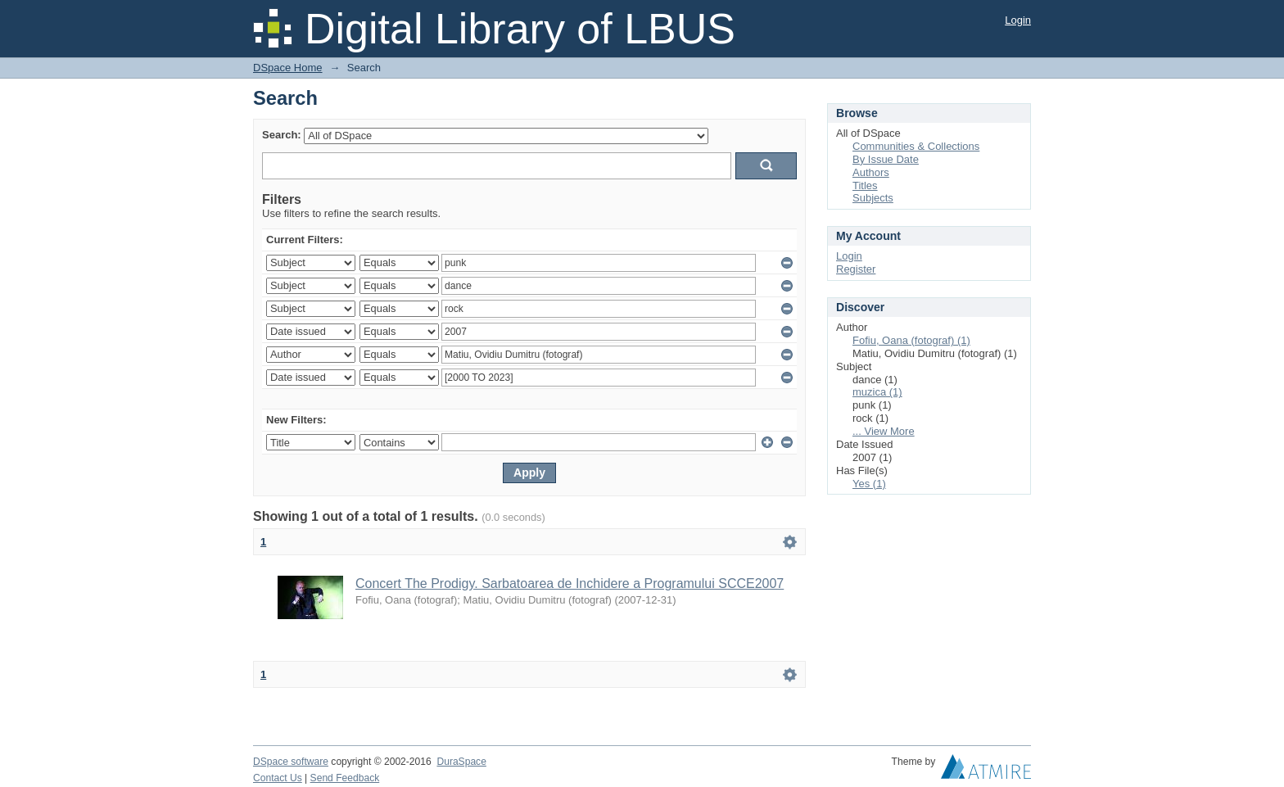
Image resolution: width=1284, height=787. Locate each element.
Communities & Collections (915, 146)
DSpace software (290, 761)
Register (855, 269)
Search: (281, 135)
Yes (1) (869, 483)
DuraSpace (461, 761)
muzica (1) (877, 392)
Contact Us (277, 778)
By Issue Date (885, 159)
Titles (865, 185)
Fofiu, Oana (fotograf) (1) (911, 340)
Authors (870, 172)
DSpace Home (288, 67)
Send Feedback (345, 778)
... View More (883, 431)
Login (1018, 20)
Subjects (872, 198)
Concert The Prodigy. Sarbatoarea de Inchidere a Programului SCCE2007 (569, 583)
